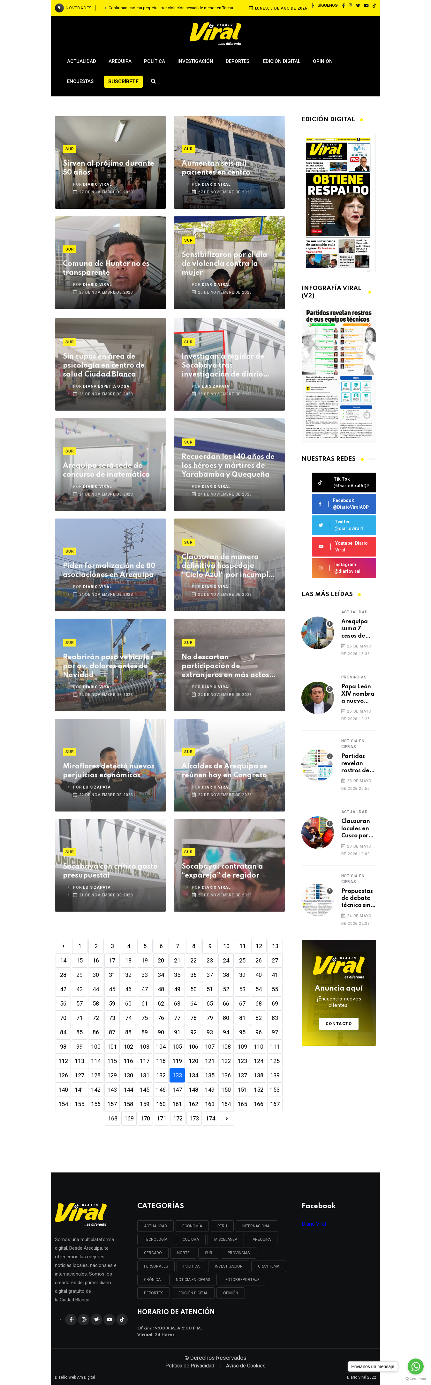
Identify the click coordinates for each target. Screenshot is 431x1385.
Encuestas (80, 81)
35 (177, 974)
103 (144, 1046)
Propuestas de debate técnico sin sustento (357, 898)
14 (63, 960)
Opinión (323, 61)
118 (161, 1061)
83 (275, 1017)
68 (258, 1003)
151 (242, 1089)
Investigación (195, 61)
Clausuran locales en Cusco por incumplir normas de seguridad (356, 829)
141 (79, 1089)
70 (63, 1017)
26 (258, 960)
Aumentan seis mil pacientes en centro (216, 168)
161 (177, 1104)
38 (226, 974)
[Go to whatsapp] (416, 1366)
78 (193, 1017)
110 (258, 1046)
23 (210, 960)
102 (128, 1046)
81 (242, 1017)
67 (242, 1003)
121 (210, 1061)
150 (226, 1089)
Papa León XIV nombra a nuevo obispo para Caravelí (357, 694)
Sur (69, 149)
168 (112, 1118)
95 (242, 1032)
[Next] (226, 1118)
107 (210, 1046)
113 (79, 1061)
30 (96, 974)
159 (144, 1104)
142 (96, 1089)
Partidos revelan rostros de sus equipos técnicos (357, 763)
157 (112, 1104)
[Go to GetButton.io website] (415, 1379)
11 (242, 946)
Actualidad (81, 61)
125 (275, 1061)
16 (96, 960)
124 (258, 1061)
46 (128, 989)
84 (63, 1032)
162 (193, 1104)
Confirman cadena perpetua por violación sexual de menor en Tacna (171, 7)
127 (79, 1075)
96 (258, 1032)
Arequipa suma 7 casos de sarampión (356, 629)
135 (210, 1075)
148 (193, 1089)
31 (112, 974)
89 (144, 1032)
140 (63, 1089)
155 (79, 1104)
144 (128, 1089)
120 (193, 1061)
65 (210, 1003)
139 (275, 1075)
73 (112, 1017)
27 (275, 960)
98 (63, 1046)
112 (63, 1061)
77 (177, 1017)
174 (210, 1118)
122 (226, 1061)
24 (226, 960)
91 (177, 1032)
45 (112, 989)
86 (96, 1032)
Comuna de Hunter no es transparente (106, 268)
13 (275, 946)
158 (128, 1104)
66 (226, 1003)
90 (161, 1032)
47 (144, 989)
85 (79, 1032)
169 (129, 1118)
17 (112, 960)
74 (128, 1017)
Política (154, 61)
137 (242, 1075)
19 (144, 960)
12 (259, 946)
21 (177, 960)
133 (177, 1075)
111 (275, 1046)
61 (144, 1003)
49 (177, 989)
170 (145, 1118)
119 (177, 1061)
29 (79, 974)
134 (193, 1075)
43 (79, 989)
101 (112, 1046)
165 (242, 1104)
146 (161, 1089)
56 (63, 1003)
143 (112, 1089)
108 (226, 1046)
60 (128, 1003)
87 (112, 1032)
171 (161, 1118)
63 (177, 1003)
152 (258, 1089)
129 (112, 1075)
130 (128, 1075)
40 (258, 974)
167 (275, 1104)
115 (112, 1061)
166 (258, 1104)
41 (275, 974)
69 (275, 1003)
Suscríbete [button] (123, 82)
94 (226, 1032)
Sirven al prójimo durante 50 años (108, 168)
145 (144, 1089)
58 (96, 1003)
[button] (336, 436)
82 (258, 1017)
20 (161, 960)
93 (210, 1032)
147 (177, 1089)
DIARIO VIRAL (97, 184)
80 (226, 1017)
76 (161, 1017)
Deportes (238, 61)
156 (96, 1104)
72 (96, 1017)
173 (194, 1118)
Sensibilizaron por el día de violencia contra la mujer (224, 263)
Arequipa (120, 61)
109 (242, 1046)
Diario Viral (314, 1224)
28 (63, 974)
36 (193, 974)
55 (275, 989)
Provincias (354, 677)
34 (161, 974)
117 (144, 1061)
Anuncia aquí (339, 997)
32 (128, 974)
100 (96, 1046)
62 (161, 1003)
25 (242, 960)
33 (144, 974)
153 (275, 1089)
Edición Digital (281, 61)
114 (96, 1061)
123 (242, 1061)
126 (63, 1075)
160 (161, 1104)
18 (128, 960)
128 (96, 1075)
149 (210, 1089)
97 (275, 1032)
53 (242, 989)
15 (79, 960)
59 (112, 1003)
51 (210, 989)
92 (193, 1032)
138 (258, 1075)
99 (79, 1046)
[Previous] (63, 946)
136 (226, 1075)
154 (63, 1104)
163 (210, 1104)
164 (226, 1104)
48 (161, 989)
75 (144, 1017)
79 (210, 1017)
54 (258, 989)
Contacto (339, 1023)
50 (193, 989)
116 (128, 1061)
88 (128, 1032)
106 (193, 1046)
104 (161, 1046)
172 (178, 1118)
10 (226, 946)
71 (79, 1017)
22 (193, 960)
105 (177, 1046)
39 (242, 974)
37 (210, 974)
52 (226, 989)
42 (63, 989)
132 (161, 1075)
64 (193, 1003)
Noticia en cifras (353, 744)
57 (79, 1003)
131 (144, 1075)
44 (96, 989)
